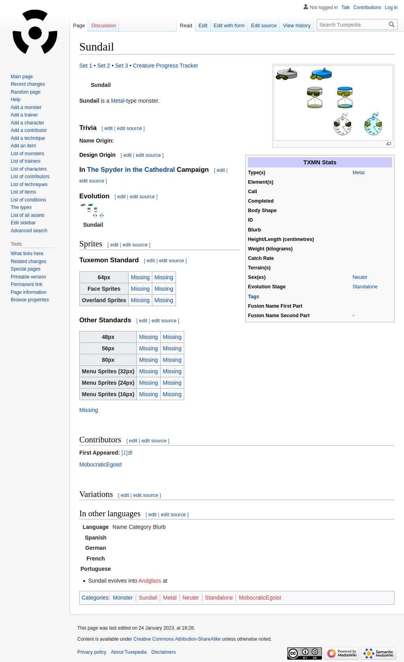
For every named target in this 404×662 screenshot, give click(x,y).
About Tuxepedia (128, 652)
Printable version (28, 277)
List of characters (29, 169)
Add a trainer (24, 115)
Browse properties (30, 300)
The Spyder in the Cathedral (131, 169)
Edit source (264, 25)
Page (79, 25)
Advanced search (29, 230)
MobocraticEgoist (100, 464)
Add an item (23, 146)
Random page (25, 92)
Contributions (368, 7)
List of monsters (27, 153)
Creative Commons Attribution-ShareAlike (177, 639)
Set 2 (103, 65)
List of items (23, 192)
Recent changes (28, 84)
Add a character (27, 123)
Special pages (25, 269)
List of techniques (29, 184)
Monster (123, 597)
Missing (140, 277)
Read (186, 25)
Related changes (28, 261)
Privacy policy (91, 652)
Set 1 (85, 65)
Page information (29, 292)
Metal (358, 172)
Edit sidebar (23, 223)
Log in (391, 7)
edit (109, 128)
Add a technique (28, 138)
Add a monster (26, 107)
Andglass (149, 580)
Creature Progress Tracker (165, 65)
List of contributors (30, 176)
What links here (27, 253)
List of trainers (25, 161)
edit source (129, 128)
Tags (253, 296)
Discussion (103, 25)
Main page (22, 76)
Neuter (359, 277)
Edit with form (229, 25)
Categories (95, 597)
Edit (202, 25)
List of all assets (27, 215)
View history (296, 25)
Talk (345, 7)
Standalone (365, 287)
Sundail (148, 597)
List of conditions (28, 200)
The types (21, 207)
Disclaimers (163, 652)
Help (16, 99)
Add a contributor (29, 130)
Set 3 (121, 65)
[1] (125, 452)
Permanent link (26, 284)
